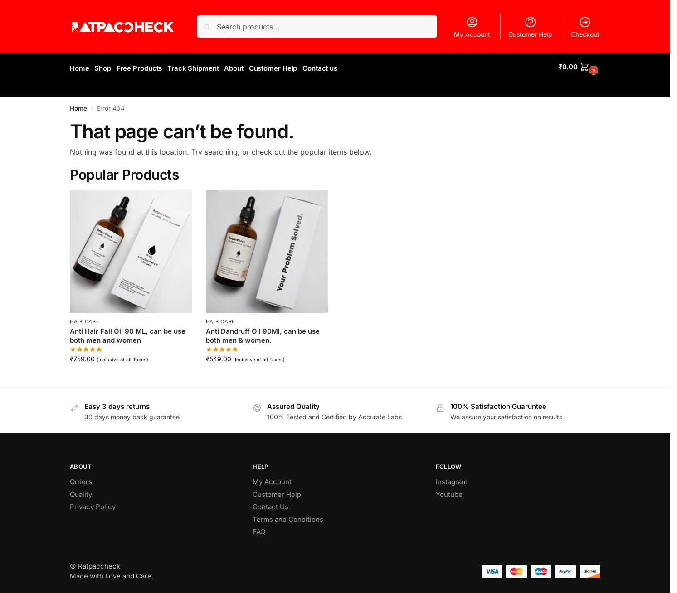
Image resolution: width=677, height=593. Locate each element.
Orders (81, 479)
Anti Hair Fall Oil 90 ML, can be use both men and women (127, 333)
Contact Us (270, 504)
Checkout (585, 27)
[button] (579, 67)
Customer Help (530, 27)
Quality (81, 491)
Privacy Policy (93, 504)
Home (78, 105)
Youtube (449, 491)
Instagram (452, 479)
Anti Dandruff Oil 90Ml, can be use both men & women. (263, 333)
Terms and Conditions (288, 516)
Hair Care (84, 318)
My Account (472, 27)
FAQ (259, 529)
